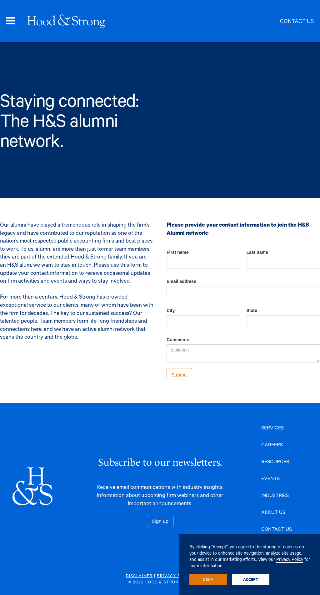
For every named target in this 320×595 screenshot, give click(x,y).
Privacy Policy (289, 559)
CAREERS (272, 444)
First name (178, 252)
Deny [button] (208, 579)
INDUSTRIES (275, 495)
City (171, 310)
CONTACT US (276, 529)
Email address (181, 281)
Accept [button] (250, 579)
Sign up (160, 521)
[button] (10, 21)
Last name (257, 252)
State (252, 310)
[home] (66, 20)
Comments (178, 339)
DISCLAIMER (139, 575)
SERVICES (272, 427)
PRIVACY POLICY (175, 575)
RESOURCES (275, 461)
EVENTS (270, 478)
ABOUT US (273, 512)
